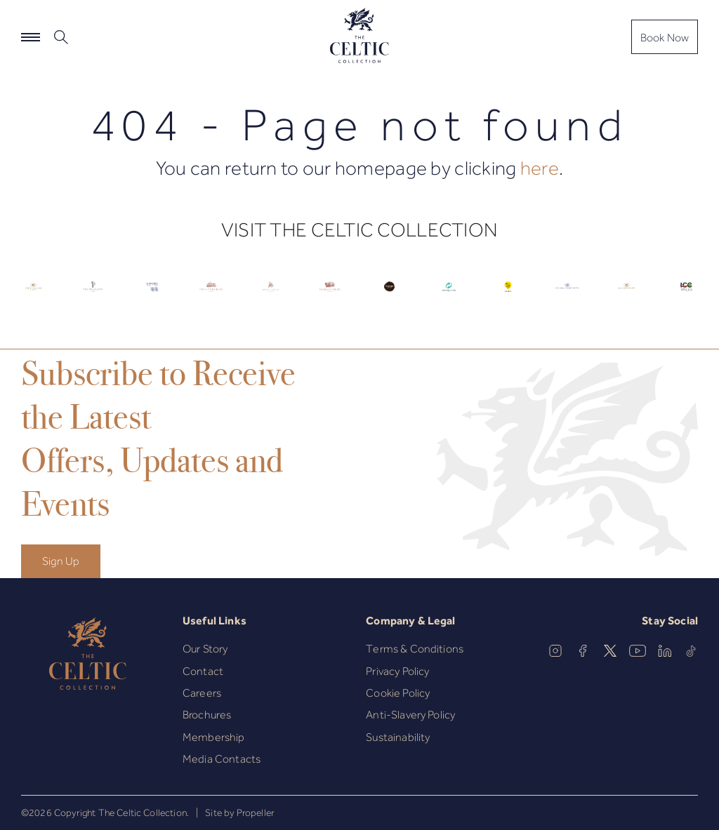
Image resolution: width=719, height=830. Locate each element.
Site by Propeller (240, 812)
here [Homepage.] (539, 168)
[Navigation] (30, 37)
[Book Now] (664, 37)
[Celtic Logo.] (33, 296)
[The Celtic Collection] (359, 36)
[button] (63, 37)
